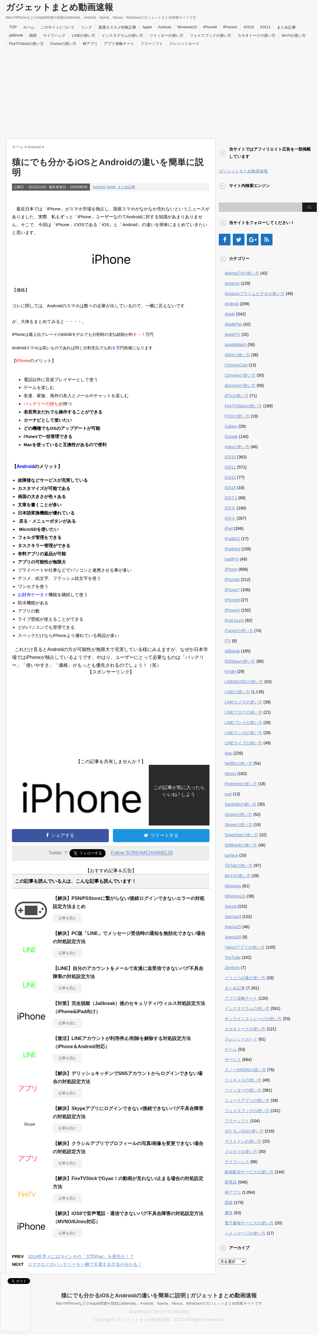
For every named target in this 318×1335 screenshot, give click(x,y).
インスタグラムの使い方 (122, 35)
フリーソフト (151, 43)
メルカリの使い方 (241, 1151)
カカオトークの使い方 (256, 35)
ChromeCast (236, 365)
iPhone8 (210, 27)
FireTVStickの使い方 (26, 43)
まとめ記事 (286, 27)
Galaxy (231, 426)
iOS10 (249, 27)
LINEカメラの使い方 (243, 702)
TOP (13, 27)
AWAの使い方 (237, 354)
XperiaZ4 (233, 916)
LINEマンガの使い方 (243, 732)
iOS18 (230, 487)
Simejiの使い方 (238, 814)
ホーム (28, 27)
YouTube (233, 957)
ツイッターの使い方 (166, 35)
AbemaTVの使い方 (242, 273)
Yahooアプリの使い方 (245, 947)
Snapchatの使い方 (241, 835)
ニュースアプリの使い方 (247, 1100)
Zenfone (232, 967)
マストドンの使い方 (243, 1141)
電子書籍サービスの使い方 (249, 1223)
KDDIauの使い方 (240, 661)
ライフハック (54, 35)
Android (164, 27)
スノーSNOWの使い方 (245, 1069)
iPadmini (232, 549)
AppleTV (232, 334)
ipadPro (232, 559)
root (228, 794)
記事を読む (67, 918)
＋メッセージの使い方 (245, 1233)
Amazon (232, 283)
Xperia (230, 906)
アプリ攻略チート (119, 43)
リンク (86, 27)
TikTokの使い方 (239, 865)
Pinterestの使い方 (241, 783)
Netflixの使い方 (238, 763)
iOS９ (230, 518)
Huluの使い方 (237, 446)
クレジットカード (184, 43)
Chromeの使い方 (240, 375)
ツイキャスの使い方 (243, 1080)
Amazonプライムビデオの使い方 (254, 293)
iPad (229, 528)
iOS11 (265, 27)
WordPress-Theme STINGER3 (159, 1311)
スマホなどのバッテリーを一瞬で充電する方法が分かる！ (85, 1264)
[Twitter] (238, 239)
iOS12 (230, 477)
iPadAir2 (232, 538)
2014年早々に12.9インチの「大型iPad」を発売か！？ (81, 1256)
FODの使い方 (237, 416)
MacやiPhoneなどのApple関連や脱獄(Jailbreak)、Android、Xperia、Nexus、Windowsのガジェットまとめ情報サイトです (159, 1303)
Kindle (230, 671)
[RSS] (266, 239)
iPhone (231, 569)
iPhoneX (230, 27)
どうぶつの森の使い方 (245, 977)
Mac (228, 753)
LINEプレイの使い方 (243, 722)
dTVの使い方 (237, 395)
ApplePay (233, 324)
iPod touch (234, 620)
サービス (233, 1059)
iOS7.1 (231, 497)
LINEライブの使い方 (243, 743)
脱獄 (33, 35)
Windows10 (187, 27)
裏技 (229, 1212)
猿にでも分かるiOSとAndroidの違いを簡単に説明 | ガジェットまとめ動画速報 (159, 1295)
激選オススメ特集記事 (117, 27)
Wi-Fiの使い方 (293, 35)
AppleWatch (236, 344)
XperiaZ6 (233, 937)
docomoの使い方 (240, 385)
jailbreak (16, 35)
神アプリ (90, 43)
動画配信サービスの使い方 (249, 1172)
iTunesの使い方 (63, 43)
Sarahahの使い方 (240, 804)
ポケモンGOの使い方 (244, 1131)
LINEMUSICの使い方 (244, 681)
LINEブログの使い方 (243, 712)
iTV (228, 640)
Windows (233, 886)
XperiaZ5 (233, 926)
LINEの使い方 (83, 35)
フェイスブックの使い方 (210, 35)
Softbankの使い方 (241, 845)
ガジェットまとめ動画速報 (59, 7)
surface (231, 855)
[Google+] (252, 239)
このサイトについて (58, 27)
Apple (147, 27)
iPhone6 (232, 579)
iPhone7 (232, 589)
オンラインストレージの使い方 (253, 1018)
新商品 (231, 1182)
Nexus (230, 773)
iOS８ (230, 508)
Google (231, 436)
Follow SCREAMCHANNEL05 (142, 853)
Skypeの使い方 (238, 824)
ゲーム (231, 1049)
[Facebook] (224, 239)
